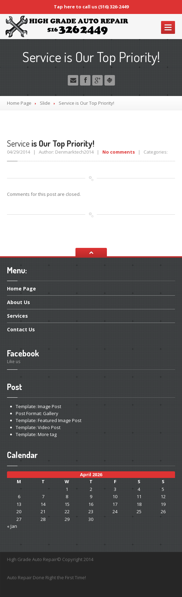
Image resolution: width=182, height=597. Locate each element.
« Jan (12, 526)
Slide (45, 103)
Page (21, 289)
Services (17, 315)
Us (18, 302)
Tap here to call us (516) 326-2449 (91, 6)
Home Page (19, 103)
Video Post (38, 427)
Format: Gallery (37, 413)
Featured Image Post (48, 420)
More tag (36, 434)
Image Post (38, 406)
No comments (118, 152)
